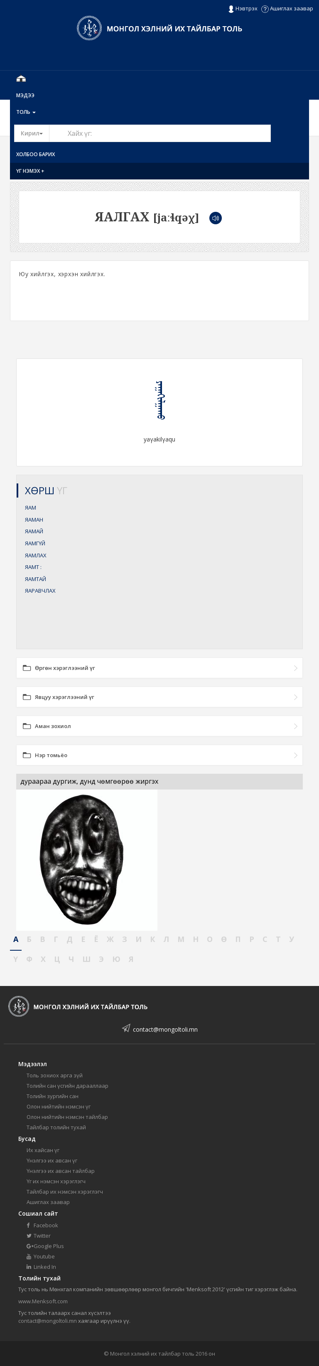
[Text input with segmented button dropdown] (160, 133)
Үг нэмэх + (30, 170)
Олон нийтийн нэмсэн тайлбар (67, 1117)
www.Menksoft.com (43, 1301)
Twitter (39, 1235)
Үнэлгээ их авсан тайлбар (61, 1171)
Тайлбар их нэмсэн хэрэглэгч (65, 1191)
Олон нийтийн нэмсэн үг (59, 1106)
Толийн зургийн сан (53, 1096)
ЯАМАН (34, 519)
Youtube (41, 1256)
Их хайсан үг (43, 1150)
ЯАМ (30, 507)
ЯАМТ (33, 567)
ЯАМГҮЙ (35, 543)
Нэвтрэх (243, 9)
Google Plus (45, 1246)
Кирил (35, 133)
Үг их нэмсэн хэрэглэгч (56, 1181)
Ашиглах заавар (287, 8)
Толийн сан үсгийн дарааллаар (67, 1085)
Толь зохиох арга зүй (55, 1075)
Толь (26, 111)
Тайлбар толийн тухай (56, 1127)
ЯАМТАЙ (35, 579)
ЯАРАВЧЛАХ (40, 590)
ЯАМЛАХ (36, 555)
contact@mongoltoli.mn (165, 1029)
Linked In (41, 1266)
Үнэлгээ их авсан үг (52, 1160)
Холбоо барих (35, 154)
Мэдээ (25, 95)
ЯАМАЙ (34, 531)
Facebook (42, 1225)
